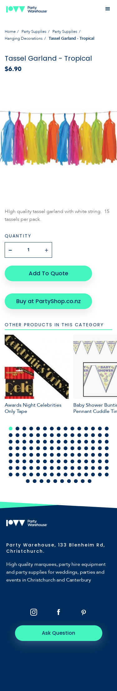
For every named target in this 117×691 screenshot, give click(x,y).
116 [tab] (79, 474)
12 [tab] (86, 428)
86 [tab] (79, 461)
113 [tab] (59, 474)
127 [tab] (69, 481)
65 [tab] (38, 455)
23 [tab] (59, 435)
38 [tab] (59, 442)
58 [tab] (93, 448)
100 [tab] (72, 468)
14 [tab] (100, 428)
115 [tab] (72, 474)
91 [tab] (10, 468)
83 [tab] (59, 461)
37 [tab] (52, 442)
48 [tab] (24, 448)
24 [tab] (65, 435)
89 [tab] (100, 461)
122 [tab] (35, 481)
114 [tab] (65, 474)
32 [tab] (17, 442)
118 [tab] (93, 474)
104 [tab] (100, 468)
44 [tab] (100, 442)
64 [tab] (31, 455)
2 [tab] (17, 428)
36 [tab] (45, 442)
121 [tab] (28, 481)
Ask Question (58, 633)
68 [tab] (59, 455)
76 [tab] (10, 461)
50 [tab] (38, 448)
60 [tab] (107, 448)
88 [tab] (93, 461)
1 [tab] (10, 428)
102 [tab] (86, 468)
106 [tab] (10, 474)
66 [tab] (45, 455)
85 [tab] (72, 461)
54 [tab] (65, 448)
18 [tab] (24, 435)
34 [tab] (31, 442)
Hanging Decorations (24, 38)
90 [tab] (107, 461)
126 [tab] (62, 481)
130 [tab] (89, 481)
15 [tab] (107, 428)
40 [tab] (72, 442)
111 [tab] (45, 474)
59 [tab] (100, 448)
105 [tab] (107, 468)
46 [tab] (10, 448)
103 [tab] (93, 468)
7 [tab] (52, 428)
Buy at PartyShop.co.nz (48, 301)
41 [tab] (79, 442)
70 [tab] (72, 455)
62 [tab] (17, 455)
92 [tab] (17, 468)
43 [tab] (93, 442)
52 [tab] (52, 448)
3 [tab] (24, 428)
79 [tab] (31, 461)
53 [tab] (59, 448)
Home (10, 31)
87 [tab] (86, 461)
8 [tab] (59, 428)
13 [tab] (93, 428)
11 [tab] (79, 428)
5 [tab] (38, 428)
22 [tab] (52, 435)
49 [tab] (31, 448)
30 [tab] (107, 435)
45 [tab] (107, 442)
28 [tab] (93, 435)
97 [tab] (52, 468)
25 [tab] (72, 435)
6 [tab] (45, 428)
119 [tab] (100, 474)
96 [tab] (45, 468)
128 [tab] (76, 481)
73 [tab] (93, 455)
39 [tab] (65, 442)
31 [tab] (10, 442)
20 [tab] (38, 435)
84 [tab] (65, 461)
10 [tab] (72, 428)
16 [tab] (10, 435)
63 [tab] (24, 455)
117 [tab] (86, 474)
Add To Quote (48, 273)
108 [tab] (24, 474)
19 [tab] (31, 435)
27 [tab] (86, 435)
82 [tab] (52, 461)
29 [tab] (100, 435)
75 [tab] (107, 455)
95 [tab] (38, 468)
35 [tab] (38, 442)
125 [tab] (55, 481)
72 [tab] (86, 455)
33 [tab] (24, 442)
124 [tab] (48, 481)
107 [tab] (17, 474)
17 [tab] (17, 435)
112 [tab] (52, 474)
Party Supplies (34, 31)
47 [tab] (17, 448)
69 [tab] (65, 455)
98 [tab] (59, 468)
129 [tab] (83, 481)
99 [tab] (65, 468)
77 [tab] (17, 461)
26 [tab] (79, 435)
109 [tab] (31, 474)
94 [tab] (31, 468)
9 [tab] (65, 428)
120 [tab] (107, 474)
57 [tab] (86, 448)
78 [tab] (24, 461)
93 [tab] (24, 468)
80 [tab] (38, 461)
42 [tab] (86, 442)
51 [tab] (45, 448)
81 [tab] (45, 461)
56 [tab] (79, 448)
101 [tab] (79, 468)
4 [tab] (31, 428)
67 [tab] (52, 455)
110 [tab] (38, 474)
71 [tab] (79, 455)
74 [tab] (100, 455)
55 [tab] (72, 448)
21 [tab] (45, 435)
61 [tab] (10, 455)
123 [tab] (41, 481)
